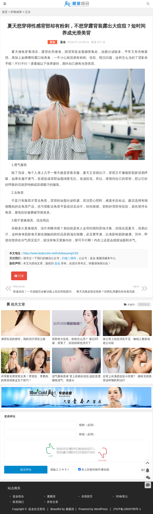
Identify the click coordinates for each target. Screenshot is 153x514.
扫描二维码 (69, 258)
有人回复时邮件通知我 (95, 469)
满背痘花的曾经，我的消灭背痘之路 (23, 339)
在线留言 (86, 496)
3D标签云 (122, 496)
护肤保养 (16, 11)
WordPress (101, 509)
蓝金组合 (18, 496)
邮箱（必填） (87, 434)
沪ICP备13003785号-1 (127, 509)
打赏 (19, 276)
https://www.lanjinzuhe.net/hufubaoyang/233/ (50, 253)
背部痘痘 (144, 304)
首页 (5, 11)
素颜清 (51, 496)
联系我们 (18, 501)
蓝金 (63, 42)
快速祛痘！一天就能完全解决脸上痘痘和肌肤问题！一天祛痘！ (52, 288)
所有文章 (52, 501)
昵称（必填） (87, 424)
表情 (143, 470)
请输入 (59, 469)
